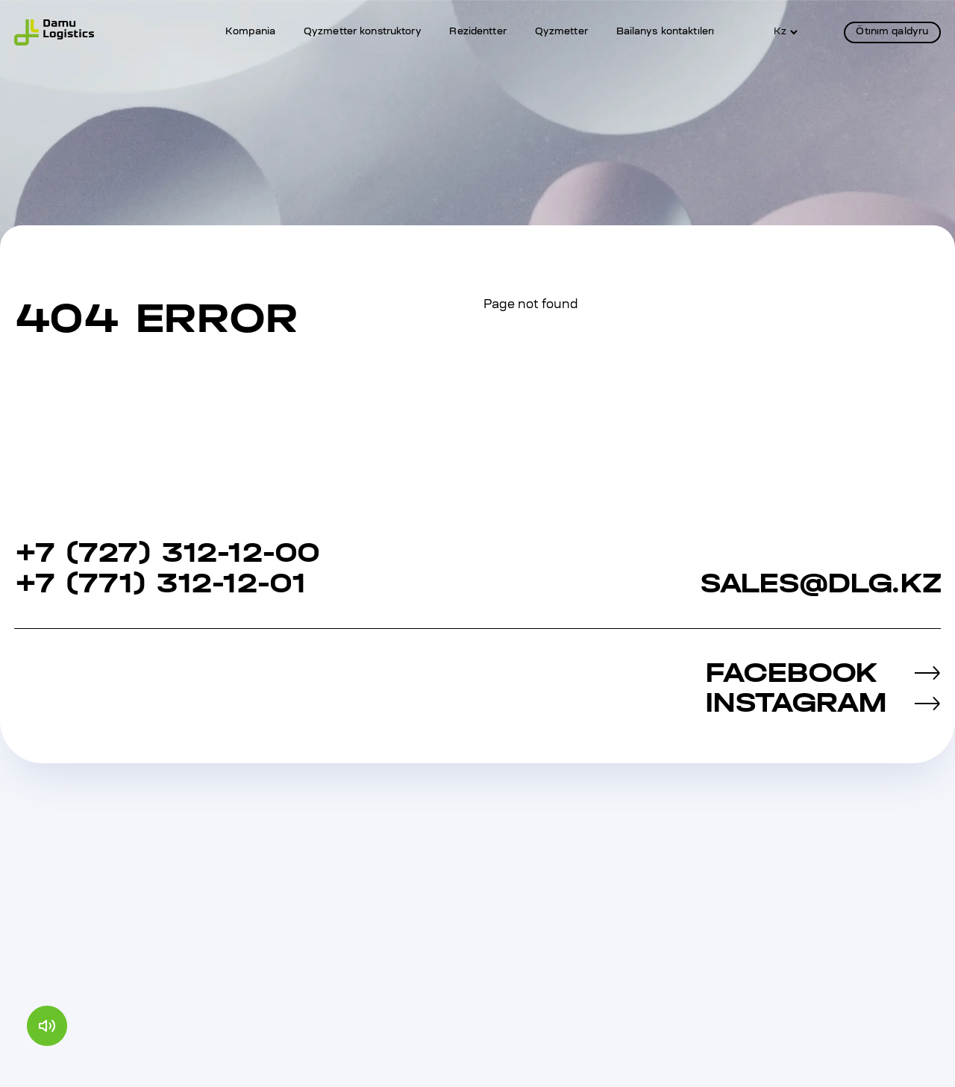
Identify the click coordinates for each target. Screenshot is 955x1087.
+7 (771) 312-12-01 (159, 583)
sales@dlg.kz (820, 583)
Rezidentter (477, 32)
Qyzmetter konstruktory (363, 32)
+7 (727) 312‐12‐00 (166, 553)
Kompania (250, 32)
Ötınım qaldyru (892, 32)
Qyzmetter (561, 32)
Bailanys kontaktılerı (665, 32)
